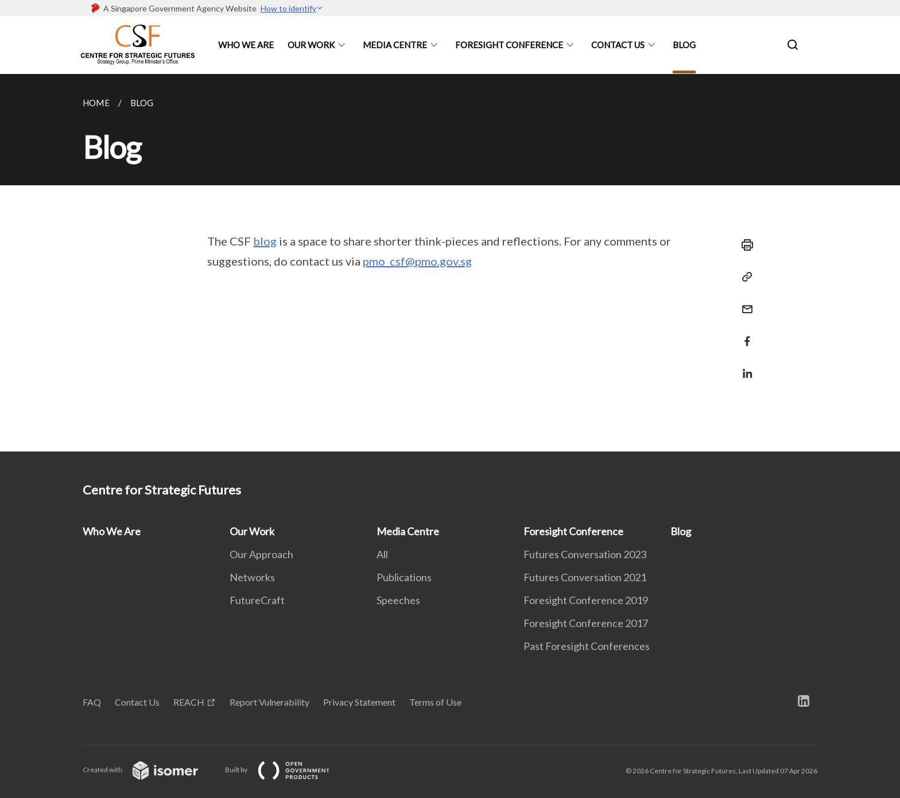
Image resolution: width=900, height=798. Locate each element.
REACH (188, 701)
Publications (404, 577)
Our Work (311, 45)
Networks (252, 577)
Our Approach (261, 554)
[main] (450, 262)
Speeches (398, 600)
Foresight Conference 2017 (585, 623)
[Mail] (744, 302)
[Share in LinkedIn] (744, 366)
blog (265, 241)
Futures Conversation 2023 (584, 554)
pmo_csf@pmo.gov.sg (417, 261)
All (382, 554)
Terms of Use (435, 701)
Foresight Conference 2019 (585, 600)
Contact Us (618, 45)
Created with (149, 769)
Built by (286, 769)
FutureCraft (257, 600)
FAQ (92, 701)
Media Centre (395, 45)
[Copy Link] (744, 277)
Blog (684, 45)
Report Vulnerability (269, 701)
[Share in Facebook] (744, 334)
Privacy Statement (359, 701)
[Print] (744, 245)
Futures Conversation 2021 (584, 577)
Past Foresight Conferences (586, 646)
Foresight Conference (509, 45)
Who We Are (246, 45)
